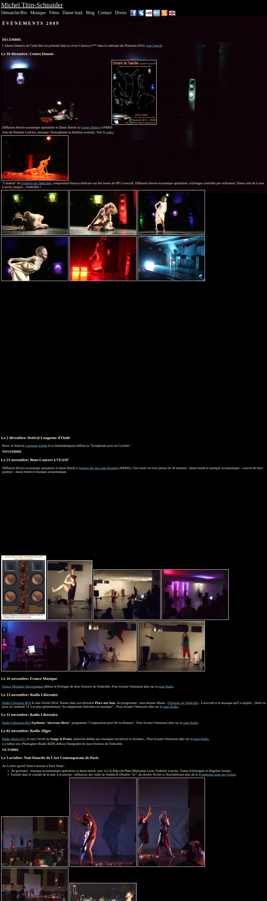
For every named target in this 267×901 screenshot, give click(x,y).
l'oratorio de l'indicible (36, 183)
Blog (90, 12)
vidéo (109, 132)
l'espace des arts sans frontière (98, 468)
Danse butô (72, 12)
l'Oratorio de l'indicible (183, 703)
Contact (105, 12)
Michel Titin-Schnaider (32, 4)
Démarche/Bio (14, 12)
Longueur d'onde (36, 445)
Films (54, 12)
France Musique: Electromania (22, 686)
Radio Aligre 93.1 (14, 739)
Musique (38, 12)
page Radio (165, 686)
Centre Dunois (90, 127)
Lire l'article (154, 45)
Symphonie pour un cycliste (217, 774)
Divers (121, 12)
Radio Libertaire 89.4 (16, 703)
